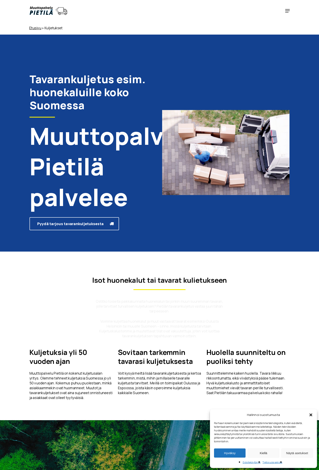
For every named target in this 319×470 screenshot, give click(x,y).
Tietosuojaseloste (272, 462)
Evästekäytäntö (252, 462)
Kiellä (263, 453)
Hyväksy (230, 453)
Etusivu (35, 28)
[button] (311, 415)
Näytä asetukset (297, 453)
